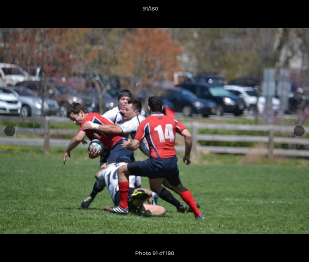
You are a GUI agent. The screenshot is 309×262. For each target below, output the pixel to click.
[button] (278, 10)
